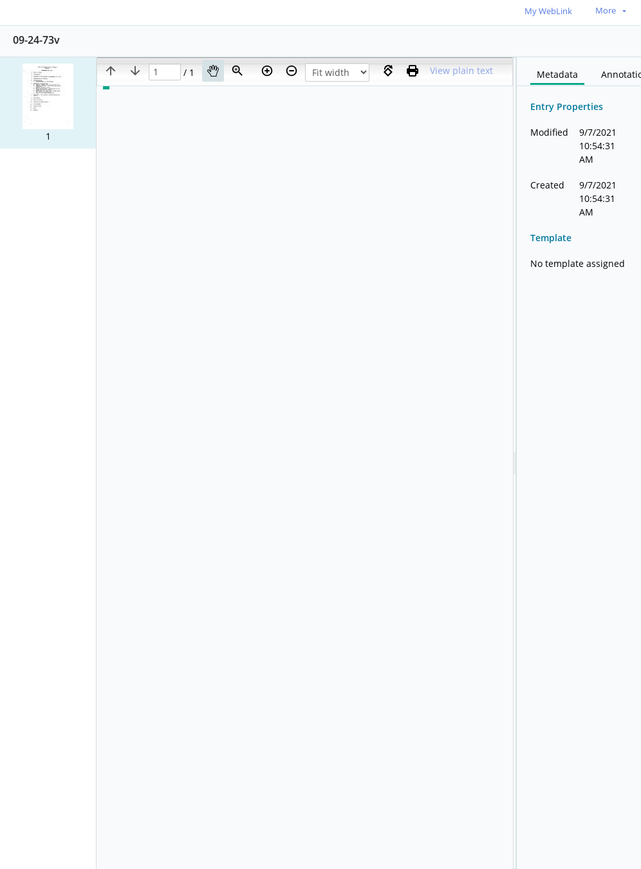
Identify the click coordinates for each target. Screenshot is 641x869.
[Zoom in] (267, 71)
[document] (579, 463)
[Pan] (213, 71)
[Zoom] (237, 71)
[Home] (67, 12)
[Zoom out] (291, 71)
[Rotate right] (388, 71)
